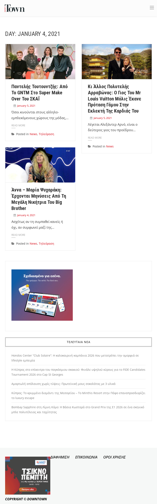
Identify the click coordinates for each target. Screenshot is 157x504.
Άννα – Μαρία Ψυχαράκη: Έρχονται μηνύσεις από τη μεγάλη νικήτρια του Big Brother (38, 199)
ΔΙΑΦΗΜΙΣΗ (59, 457)
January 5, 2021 (26, 105)
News (33, 134)
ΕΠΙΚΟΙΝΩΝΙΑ (86, 457)
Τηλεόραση (46, 134)
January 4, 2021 (26, 215)
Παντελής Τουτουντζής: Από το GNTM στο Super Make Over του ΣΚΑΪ (39, 93)
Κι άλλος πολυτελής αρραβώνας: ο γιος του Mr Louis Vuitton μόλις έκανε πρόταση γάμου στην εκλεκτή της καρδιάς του (114, 99)
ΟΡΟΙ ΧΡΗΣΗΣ (114, 457)
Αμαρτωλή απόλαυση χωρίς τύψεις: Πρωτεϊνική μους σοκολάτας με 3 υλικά (63, 384)
